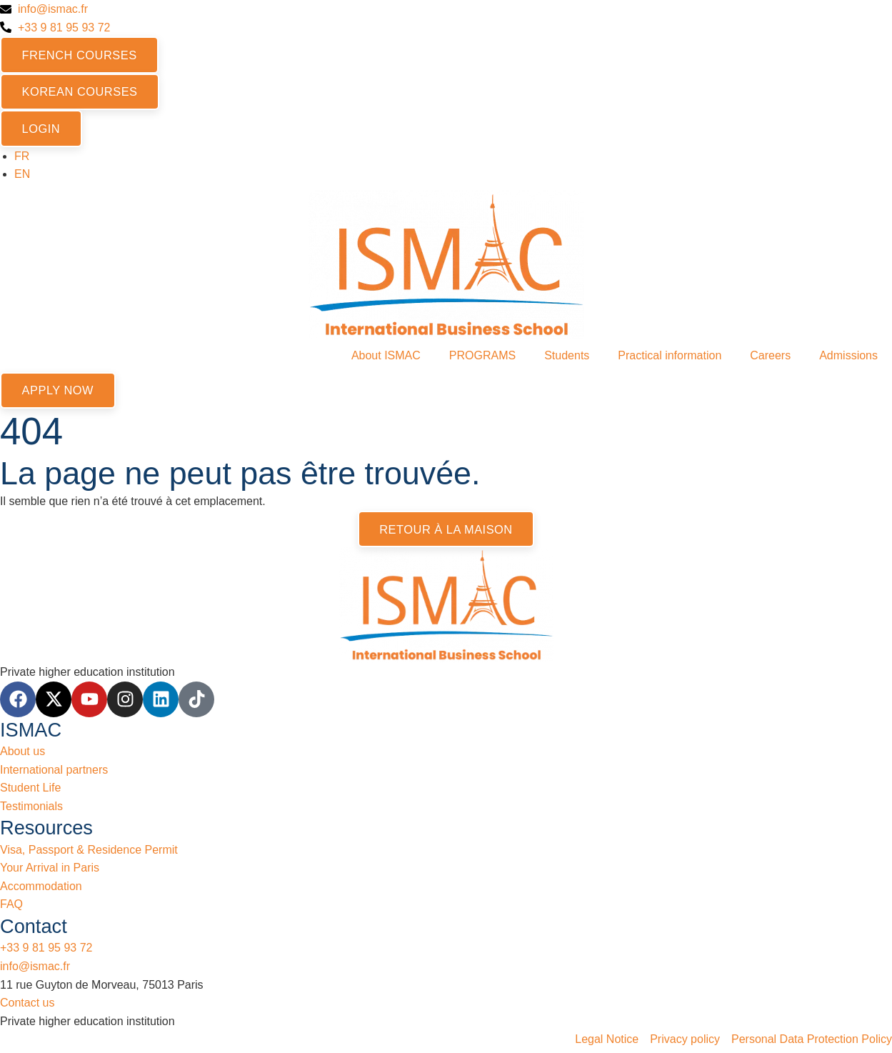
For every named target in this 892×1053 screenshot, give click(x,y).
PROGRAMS (482, 357)
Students (566, 357)
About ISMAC (386, 357)
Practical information (669, 357)
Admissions (848, 357)
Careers (770, 357)
